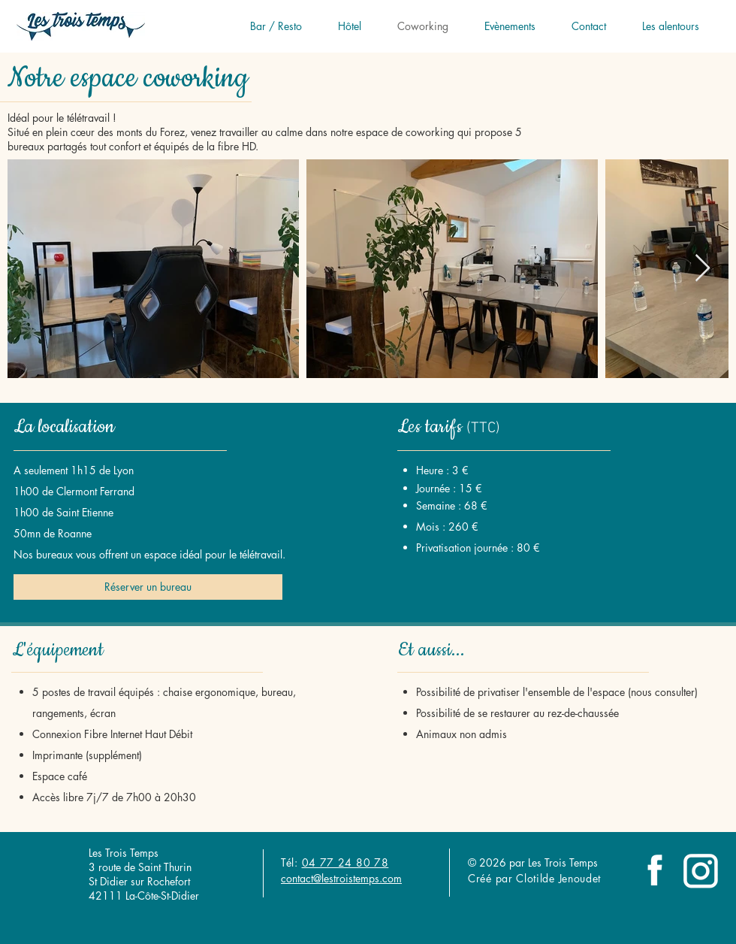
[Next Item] (702, 268)
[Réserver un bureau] (148, 587)
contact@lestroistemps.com (341, 878)
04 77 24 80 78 (345, 862)
